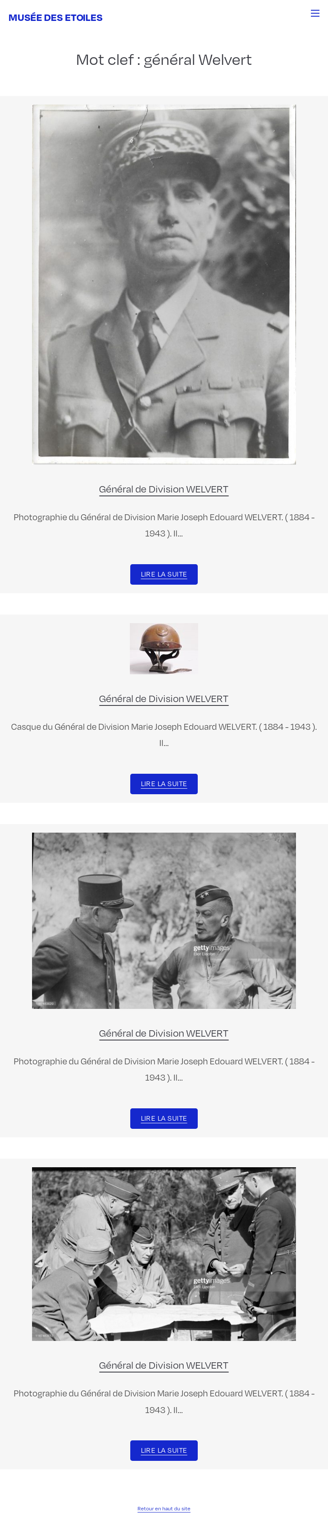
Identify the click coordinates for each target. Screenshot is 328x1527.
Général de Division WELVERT (163, 488)
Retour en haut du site (164, 1508)
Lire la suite (164, 574)
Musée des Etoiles (55, 17)
